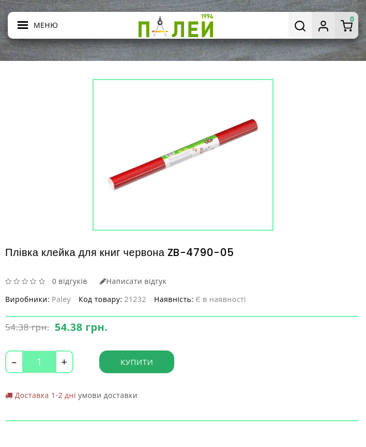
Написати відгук (133, 281)
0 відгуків (69, 281)
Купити (136, 362)
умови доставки (108, 395)
